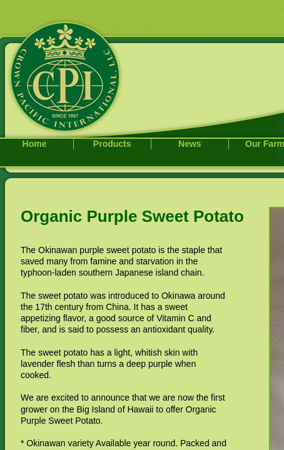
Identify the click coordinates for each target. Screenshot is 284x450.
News (189, 144)
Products (112, 144)
